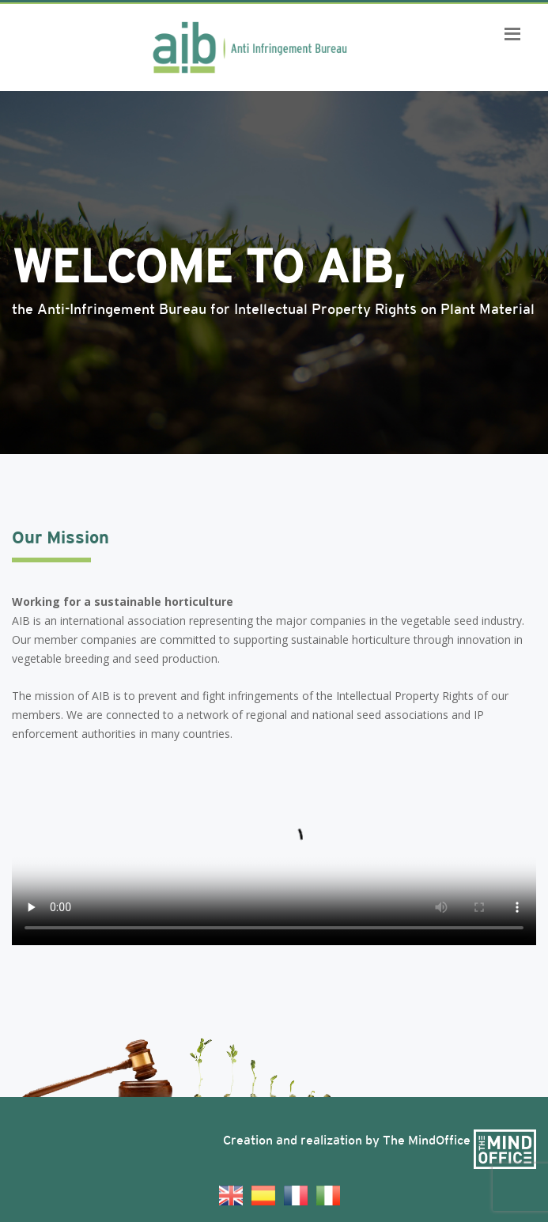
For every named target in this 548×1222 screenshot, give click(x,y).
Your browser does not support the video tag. (274, 850)
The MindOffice (459, 1140)
